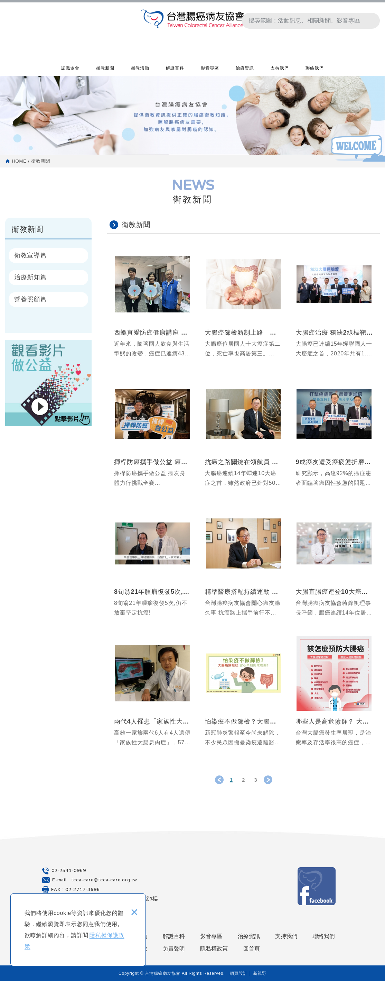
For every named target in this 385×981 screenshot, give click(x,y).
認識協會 (70, 69)
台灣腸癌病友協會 (192, 21)
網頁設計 (238, 973)
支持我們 (280, 69)
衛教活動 (140, 69)
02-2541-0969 (68, 871)
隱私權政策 (214, 949)
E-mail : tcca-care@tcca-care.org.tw (94, 880)
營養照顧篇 (30, 299)
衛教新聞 (105, 69)
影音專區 (210, 69)
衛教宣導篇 (30, 255)
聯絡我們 (315, 69)
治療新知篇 (30, 277)
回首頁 (251, 949)
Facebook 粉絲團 (317, 886)
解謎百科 (175, 69)
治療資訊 (245, 69)
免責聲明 (174, 949)
